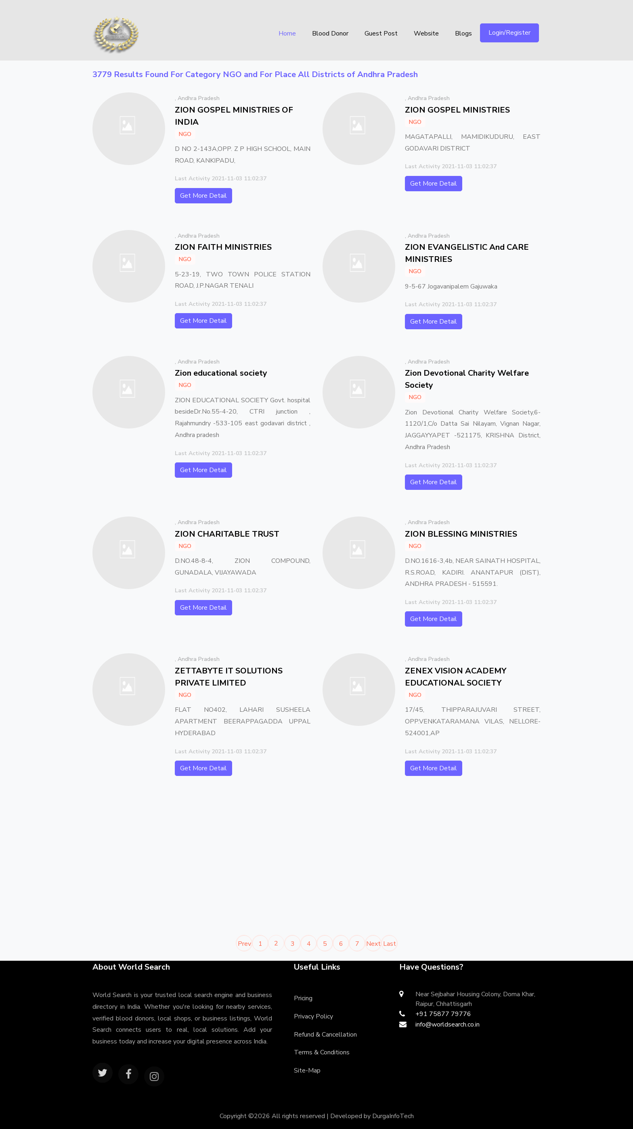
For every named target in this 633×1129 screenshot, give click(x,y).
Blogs (463, 33)
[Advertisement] (201, 859)
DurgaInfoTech (393, 1116)
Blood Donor (330, 33)
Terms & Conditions (322, 1052)
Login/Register (509, 32)
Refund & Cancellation (325, 1034)
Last (389, 943)
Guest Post (381, 33)
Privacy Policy (313, 1016)
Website (426, 33)
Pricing (303, 998)
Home (287, 33)
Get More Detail (203, 195)
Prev (244, 943)
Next (373, 943)
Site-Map (307, 1070)
